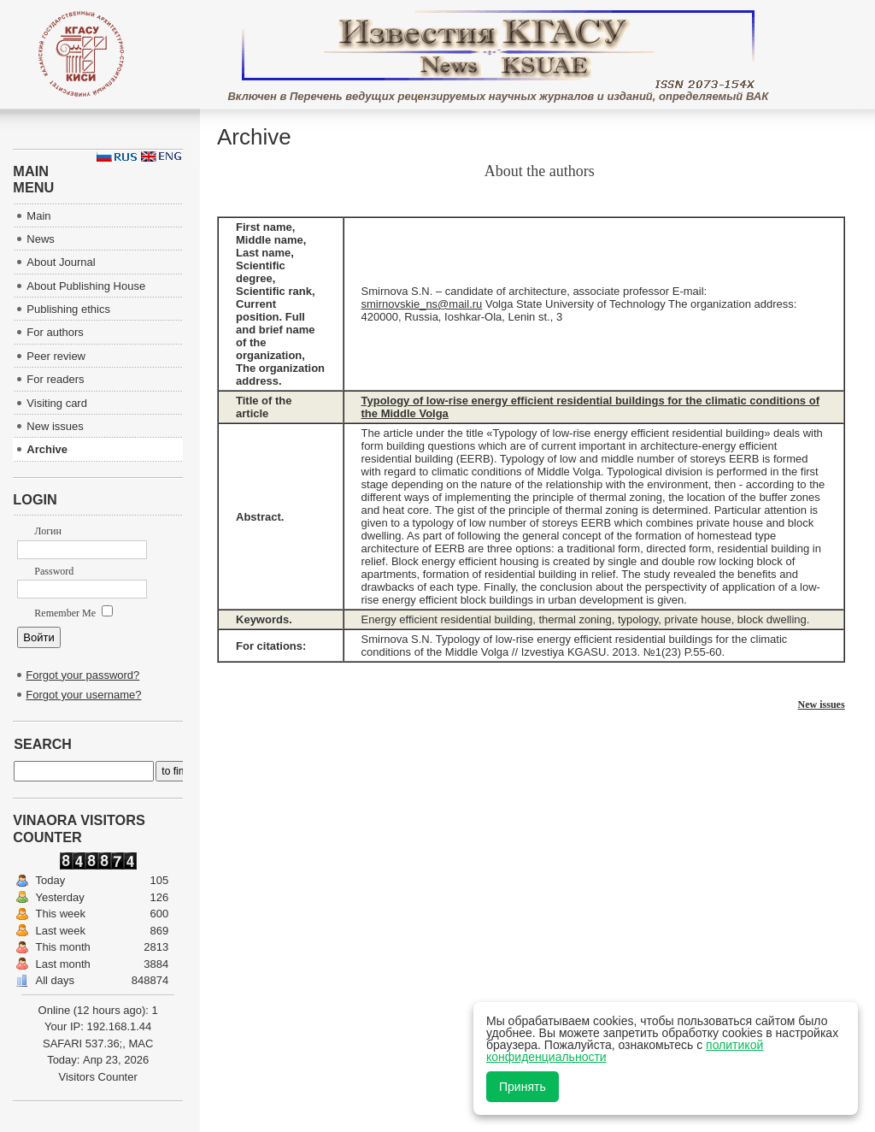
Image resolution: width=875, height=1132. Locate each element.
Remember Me (73, 613)
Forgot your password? (82, 675)
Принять (522, 1087)
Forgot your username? (83, 694)
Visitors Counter (98, 1076)
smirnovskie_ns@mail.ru (422, 304)
